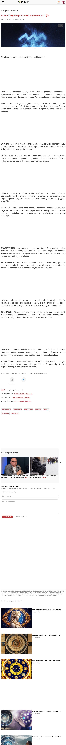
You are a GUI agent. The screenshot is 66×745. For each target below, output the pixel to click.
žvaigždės (5, 413)
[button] (60, 463)
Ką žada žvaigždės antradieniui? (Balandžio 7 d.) (46, 635)
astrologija (6, 409)
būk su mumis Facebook (23, 394)
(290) (25, 477)
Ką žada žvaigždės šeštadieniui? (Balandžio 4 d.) (46, 737)
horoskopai (17, 409)
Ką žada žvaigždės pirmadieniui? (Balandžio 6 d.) (46, 660)
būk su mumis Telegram (22, 401)
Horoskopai (14, 11)
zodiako (38, 409)
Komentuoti (7, 517)
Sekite (3, 390)
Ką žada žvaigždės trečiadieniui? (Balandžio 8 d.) (46, 609)
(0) (47, 15)
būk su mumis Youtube (21, 398)
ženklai (46, 409)
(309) (44, 477)
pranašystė (28, 409)
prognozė (15, 413)
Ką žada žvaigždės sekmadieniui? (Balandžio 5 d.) (46, 711)
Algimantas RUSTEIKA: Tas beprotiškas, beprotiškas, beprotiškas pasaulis (14, 476)
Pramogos (4, 11)
